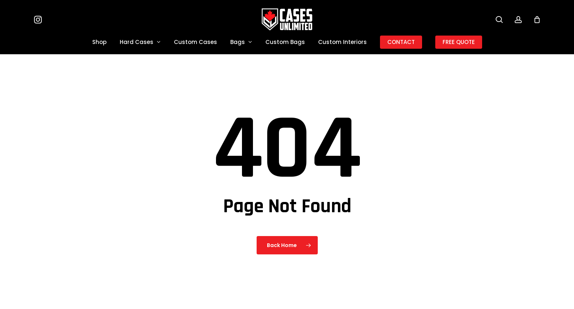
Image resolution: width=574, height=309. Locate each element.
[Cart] (537, 19)
